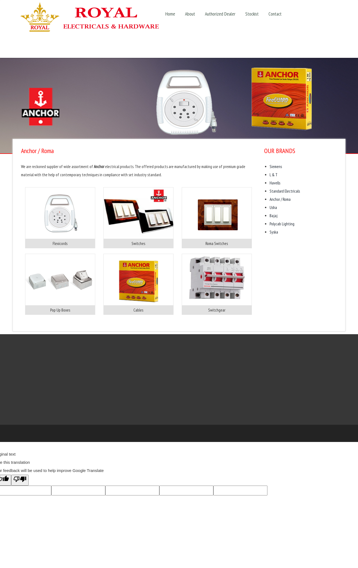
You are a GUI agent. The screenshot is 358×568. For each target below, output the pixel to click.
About (190, 14)
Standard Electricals (285, 191)
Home (170, 14)
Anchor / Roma (280, 199)
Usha (273, 207)
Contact (275, 14)
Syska (274, 232)
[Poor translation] (20, 480)
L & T (274, 174)
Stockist (252, 14)
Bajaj (274, 215)
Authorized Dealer (220, 14)
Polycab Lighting (282, 223)
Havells (275, 183)
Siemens (276, 166)
